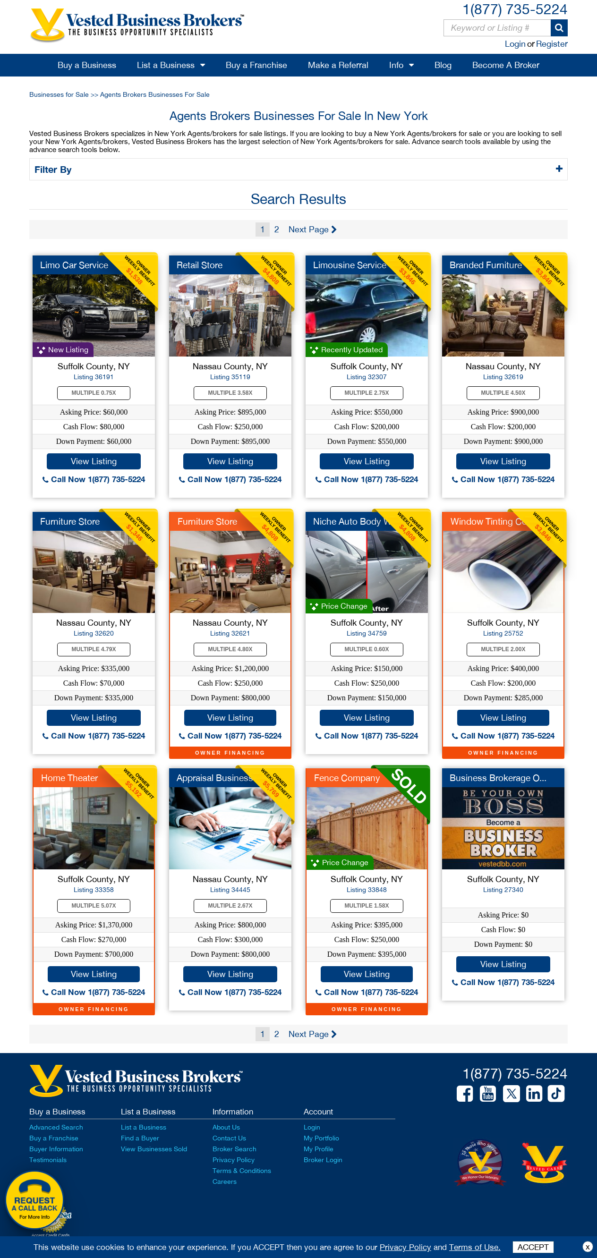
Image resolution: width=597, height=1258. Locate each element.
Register (552, 44)
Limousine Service (349, 265)
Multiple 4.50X (503, 393)
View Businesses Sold (154, 1149)
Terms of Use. (475, 1247)
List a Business (166, 65)
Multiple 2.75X (367, 393)
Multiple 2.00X (503, 649)
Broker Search (234, 1149)
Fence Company (347, 778)
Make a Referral (338, 65)
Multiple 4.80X (230, 649)
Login (515, 44)
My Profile (318, 1149)
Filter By (54, 169)
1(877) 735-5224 (515, 9)
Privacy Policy (234, 1160)
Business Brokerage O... (498, 778)
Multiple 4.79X (94, 649)
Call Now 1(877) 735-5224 (94, 479)
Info (396, 65)
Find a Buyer (140, 1138)
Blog (443, 65)
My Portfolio (321, 1138)
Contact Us (229, 1138)
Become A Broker (505, 65)
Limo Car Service (74, 265)
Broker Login (323, 1160)
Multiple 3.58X (230, 393)
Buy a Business (87, 65)
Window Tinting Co (489, 521)
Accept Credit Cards (51, 1235)
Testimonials (48, 1160)
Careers (225, 1181)
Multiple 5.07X (94, 905)
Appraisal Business (215, 778)
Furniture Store (70, 521)
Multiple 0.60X (367, 649)
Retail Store (199, 265)
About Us (226, 1127)
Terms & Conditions (242, 1170)
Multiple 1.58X (367, 905)
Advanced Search (56, 1127)
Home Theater (69, 778)
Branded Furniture (486, 265)
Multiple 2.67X (230, 905)
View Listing (94, 461)
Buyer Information (56, 1149)
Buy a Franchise (256, 65)
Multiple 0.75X (94, 393)
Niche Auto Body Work (359, 521)
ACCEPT (533, 1247)
